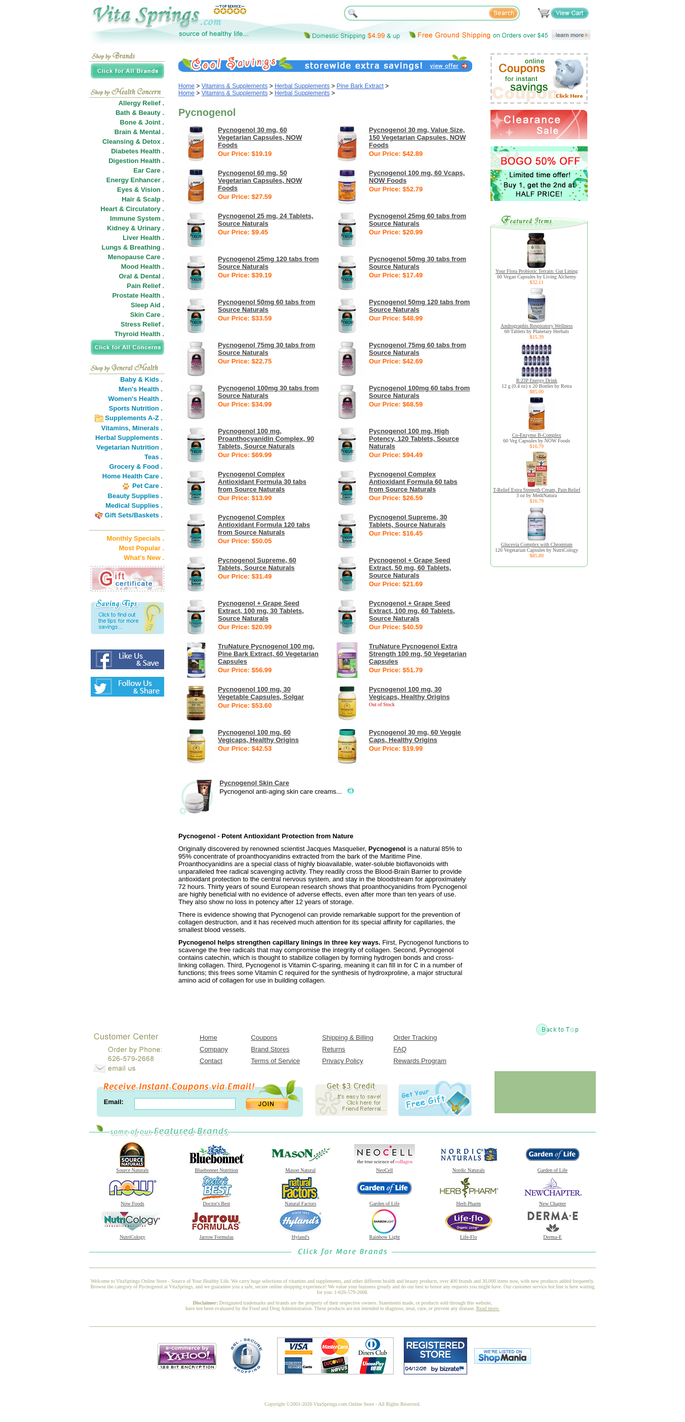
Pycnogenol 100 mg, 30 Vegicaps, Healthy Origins (409, 693)
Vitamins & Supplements (235, 86)
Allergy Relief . (141, 103)
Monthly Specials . (135, 538)
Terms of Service (275, 1061)
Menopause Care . (136, 257)
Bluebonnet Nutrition (216, 1168)
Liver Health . (143, 237)
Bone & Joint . (142, 122)
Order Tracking (415, 1037)
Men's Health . (141, 389)
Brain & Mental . (139, 132)
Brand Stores (270, 1049)
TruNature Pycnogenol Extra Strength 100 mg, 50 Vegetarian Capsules (418, 653)
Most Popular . (141, 548)
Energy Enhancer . (135, 180)
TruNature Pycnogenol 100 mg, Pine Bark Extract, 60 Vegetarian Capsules (268, 653)
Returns (334, 1049)
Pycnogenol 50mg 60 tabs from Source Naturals (266, 305)
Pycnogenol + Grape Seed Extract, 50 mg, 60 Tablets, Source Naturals (410, 567)
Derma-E (552, 1235)
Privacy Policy (342, 1061)
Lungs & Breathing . (133, 247)
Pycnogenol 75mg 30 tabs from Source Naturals (266, 348)
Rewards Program (419, 1061)
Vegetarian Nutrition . (129, 447)
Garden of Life (552, 1168)
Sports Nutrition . (136, 408)
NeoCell (384, 1168)
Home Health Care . (132, 476)
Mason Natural (300, 1168)
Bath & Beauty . (140, 112)
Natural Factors (300, 1201)
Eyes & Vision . (140, 189)
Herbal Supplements (302, 86)
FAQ (399, 1049)
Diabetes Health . (137, 151)
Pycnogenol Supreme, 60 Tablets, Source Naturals (257, 564)
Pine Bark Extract (360, 86)
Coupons (264, 1037)
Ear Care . (148, 170)
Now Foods (132, 1201)
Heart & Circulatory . (132, 209)
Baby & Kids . (141, 379)
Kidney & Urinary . (135, 228)
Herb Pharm (468, 1201)
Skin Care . (147, 314)
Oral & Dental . (141, 276)
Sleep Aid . (147, 305)
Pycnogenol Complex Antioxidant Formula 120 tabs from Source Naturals (264, 524)
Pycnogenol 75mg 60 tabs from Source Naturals (417, 348)
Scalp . (153, 199)
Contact (211, 1061)
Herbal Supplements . (129, 437)
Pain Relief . (145, 286)
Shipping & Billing (347, 1037)
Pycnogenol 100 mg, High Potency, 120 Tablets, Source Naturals (414, 438)
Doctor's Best (216, 1201)
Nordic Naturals (468, 1168)
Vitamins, (116, 428)
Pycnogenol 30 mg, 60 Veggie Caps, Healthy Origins (415, 736)
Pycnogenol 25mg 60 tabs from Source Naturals (417, 219)
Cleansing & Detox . (133, 141)
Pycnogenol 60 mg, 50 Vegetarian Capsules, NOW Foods (260, 180)
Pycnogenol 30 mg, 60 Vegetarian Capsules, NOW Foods (260, 137)
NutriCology (132, 1235)
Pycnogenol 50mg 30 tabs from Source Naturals (417, 262)
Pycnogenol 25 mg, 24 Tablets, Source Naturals (265, 219)
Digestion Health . (136, 161)
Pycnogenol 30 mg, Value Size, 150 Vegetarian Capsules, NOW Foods (417, 137)
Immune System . (137, 218)
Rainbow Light (384, 1235)
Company (214, 1049)
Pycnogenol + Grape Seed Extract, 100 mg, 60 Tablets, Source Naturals (412, 610)
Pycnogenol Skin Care (254, 783)
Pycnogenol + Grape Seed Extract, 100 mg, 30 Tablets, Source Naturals (261, 610)
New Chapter (552, 1201)
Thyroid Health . (139, 334)
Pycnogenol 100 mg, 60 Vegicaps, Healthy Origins (258, 736)
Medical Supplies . (134, 505)
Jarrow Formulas (216, 1235)
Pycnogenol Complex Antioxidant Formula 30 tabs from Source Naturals (262, 481)
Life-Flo (468, 1235)
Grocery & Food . (136, 466)
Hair (128, 199)
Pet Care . (147, 486)
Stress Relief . (142, 324)
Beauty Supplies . (135, 496)
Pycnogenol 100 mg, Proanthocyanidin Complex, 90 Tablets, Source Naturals (266, 438)
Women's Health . (135, 398)
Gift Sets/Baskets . (134, 515)
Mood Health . (142, 266)
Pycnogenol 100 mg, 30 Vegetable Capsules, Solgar (261, 693)
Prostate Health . (138, 295)
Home (186, 86)
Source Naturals (132, 1168)
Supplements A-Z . (134, 418)
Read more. (488, 1308)
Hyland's (300, 1235)
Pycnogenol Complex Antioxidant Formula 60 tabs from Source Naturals (413, 481)
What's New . (144, 557)
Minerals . (147, 428)
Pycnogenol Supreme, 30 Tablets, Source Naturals (408, 521)
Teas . (153, 457)
